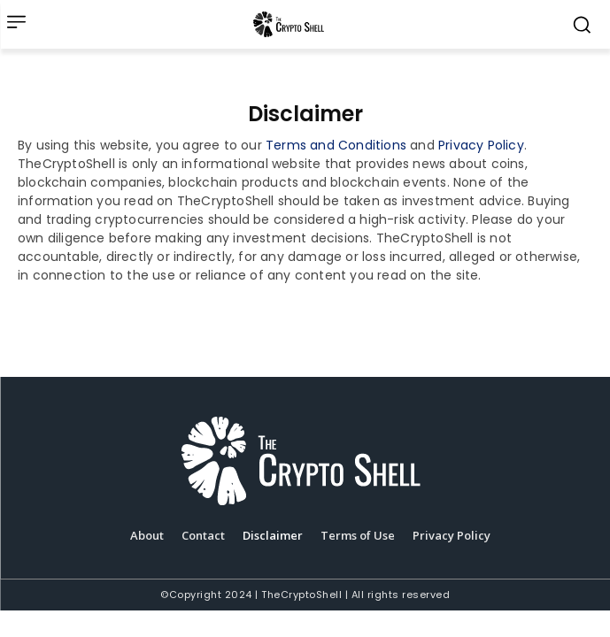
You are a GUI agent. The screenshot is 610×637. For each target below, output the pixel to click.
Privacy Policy (481, 145)
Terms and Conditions (336, 145)
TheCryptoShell (301, 594)
